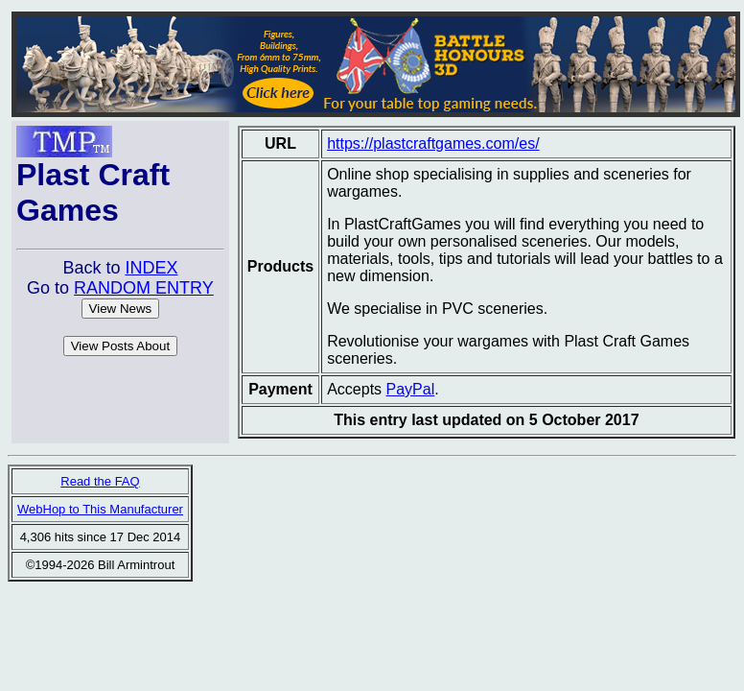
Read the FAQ (99, 481)
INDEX (151, 267)
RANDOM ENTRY (144, 288)
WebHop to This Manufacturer (100, 509)
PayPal (410, 389)
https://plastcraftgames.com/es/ (433, 143)
